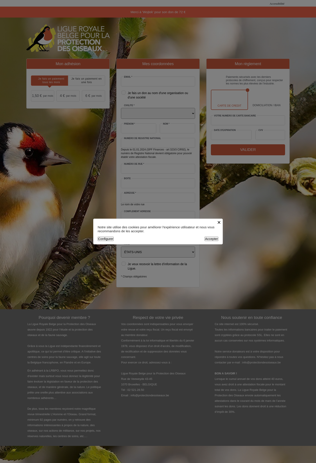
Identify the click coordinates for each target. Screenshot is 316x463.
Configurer (105, 239)
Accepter (211, 239)
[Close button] (219, 222)
